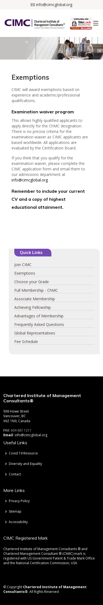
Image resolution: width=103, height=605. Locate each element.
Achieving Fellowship (32, 307)
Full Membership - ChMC (36, 290)
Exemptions (24, 273)
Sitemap (15, 511)
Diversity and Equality (25, 463)
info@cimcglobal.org (30, 180)
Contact (15, 474)
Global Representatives (34, 333)
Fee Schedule (26, 341)
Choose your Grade (31, 281)
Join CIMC (23, 264)
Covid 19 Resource (23, 453)
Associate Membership (34, 298)
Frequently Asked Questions (39, 324)
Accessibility (18, 522)
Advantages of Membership (38, 315)
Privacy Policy (19, 501)
